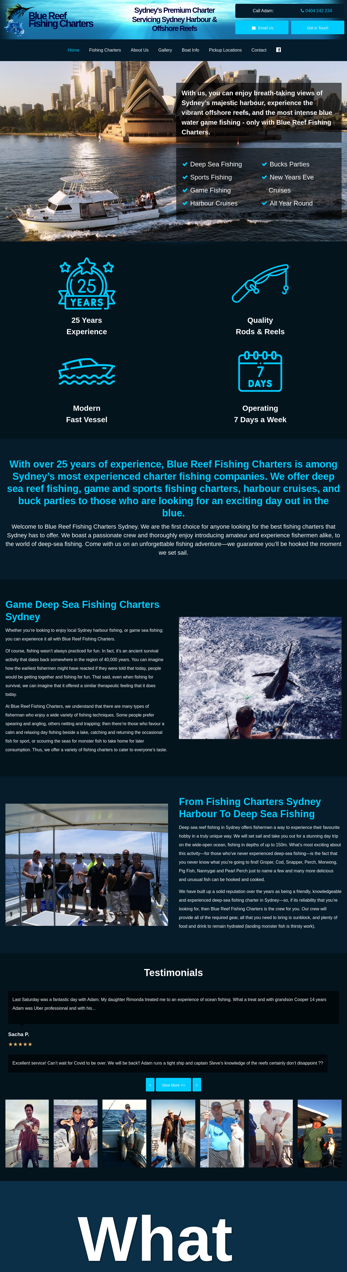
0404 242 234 (316, 10)
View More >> (173, 1085)
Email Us (261, 28)
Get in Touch (317, 28)
